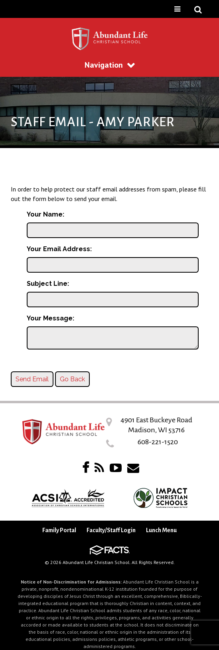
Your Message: (50, 318)
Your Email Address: (59, 249)
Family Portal (59, 530)
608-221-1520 (158, 442)
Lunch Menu (161, 530)
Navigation (110, 65)
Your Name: (45, 214)
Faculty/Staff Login (111, 530)
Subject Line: (48, 283)
